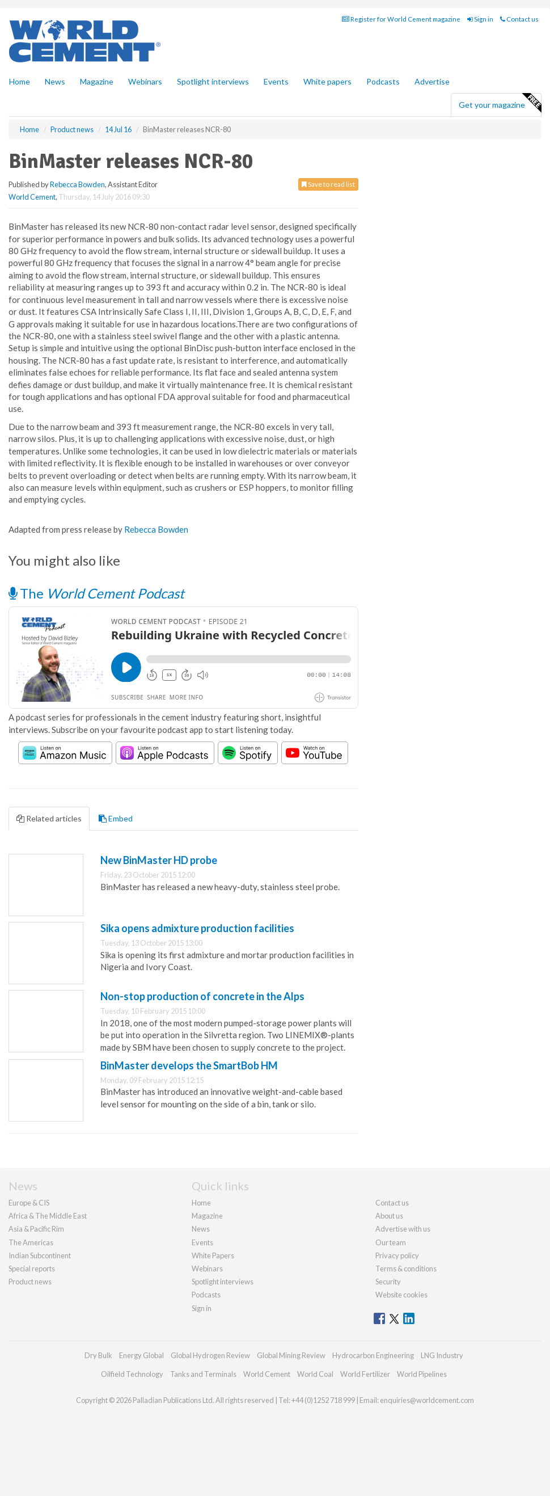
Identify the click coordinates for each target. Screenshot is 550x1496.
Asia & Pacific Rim (36, 1228)
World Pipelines (422, 1374)
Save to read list (328, 184)
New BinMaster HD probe (158, 860)
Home (19, 81)
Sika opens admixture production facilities (197, 928)
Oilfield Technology (132, 1374)
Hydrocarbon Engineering (373, 1355)
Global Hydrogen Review (210, 1355)
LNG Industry (442, 1355)
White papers (327, 81)
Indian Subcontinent (40, 1255)
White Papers (213, 1255)
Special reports (32, 1268)
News (201, 1228)
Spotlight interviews (213, 81)
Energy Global (141, 1355)
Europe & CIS (29, 1202)
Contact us (519, 19)
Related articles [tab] (49, 818)
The (96, 593)
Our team (390, 1242)
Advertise (432, 81)
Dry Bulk (98, 1355)
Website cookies (401, 1294)
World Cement (32, 196)
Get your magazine (500, 103)
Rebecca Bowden (77, 184)
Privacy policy (397, 1255)
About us (389, 1215)
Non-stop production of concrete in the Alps (202, 996)
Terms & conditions (406, 1268)
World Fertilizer (365, 1374)
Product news (30, 1281)
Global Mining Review (291, 1355)
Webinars (145, 81)
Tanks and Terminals (203, 1374)
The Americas (31, 1242)
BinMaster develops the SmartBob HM (189, 1065)
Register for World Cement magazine (401, 19)
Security (388, 1281)
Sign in (480, 19)
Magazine (96, 81)
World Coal (315, 1374)
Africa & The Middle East (48, 1215)
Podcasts (383, 81)
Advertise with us (402, 1228)
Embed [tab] (116, 818)
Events (276, 81)
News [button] (55, 81)
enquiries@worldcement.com (427, 1400)
